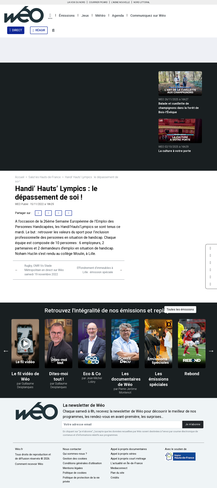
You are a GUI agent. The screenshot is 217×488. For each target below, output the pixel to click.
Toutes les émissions (180, 309)
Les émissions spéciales (158, 379)
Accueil (19, 177)
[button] (50, 16)
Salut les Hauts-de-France (44, 177)
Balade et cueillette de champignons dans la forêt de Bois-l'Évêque (178, 108)
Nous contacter (72, 449)
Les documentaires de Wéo (126, 379)
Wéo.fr (19, 449)
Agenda (118, 15)
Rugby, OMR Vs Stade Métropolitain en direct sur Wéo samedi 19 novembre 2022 (44, 270)
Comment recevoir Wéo (29, 464)
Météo (100, 15)
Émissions (67, 15)
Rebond (191, 373)
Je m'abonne (192, 424)
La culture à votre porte (174, 151)
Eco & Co (92, 373)
